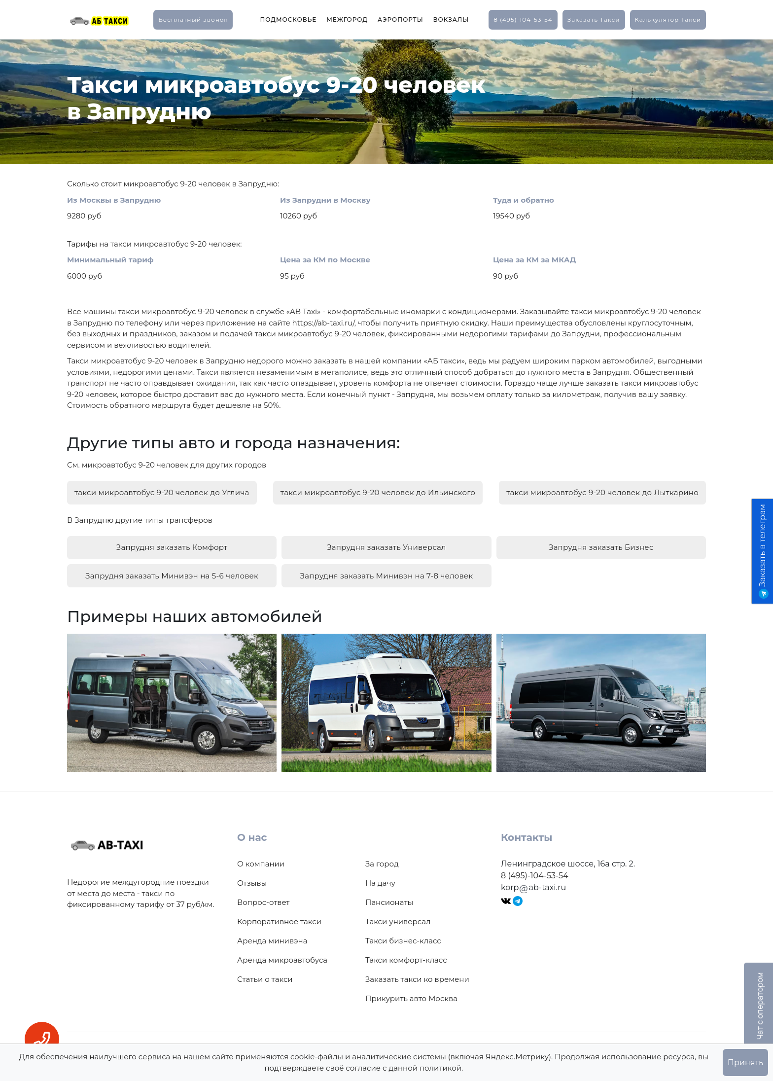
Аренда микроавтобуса (282, 953)
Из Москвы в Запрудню (114, 200)
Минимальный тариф (110, 259)
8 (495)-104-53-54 (523, 19)
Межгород (347, 19)
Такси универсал (397, 914)
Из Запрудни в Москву (325, 200)
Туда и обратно (523, 200)
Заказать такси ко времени (417, 972)
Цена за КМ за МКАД (534, 259)
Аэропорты (400, 19)
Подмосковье (288, 19)
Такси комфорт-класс (406, 953)
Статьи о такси (265, 972)
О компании (260, 857)
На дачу (380, 876)
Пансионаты (389, 895)
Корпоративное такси (279, 914)
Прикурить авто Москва (411, 991)
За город (382, 857)
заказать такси (593, 19)
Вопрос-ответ (263, 895)
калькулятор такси (668, 19)
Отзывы (252, 876)
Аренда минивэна (272, 933)
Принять (745, 1062)
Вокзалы (451, 19)
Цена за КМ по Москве (325, 259)
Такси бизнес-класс (403, 933)
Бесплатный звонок (193, 19)
